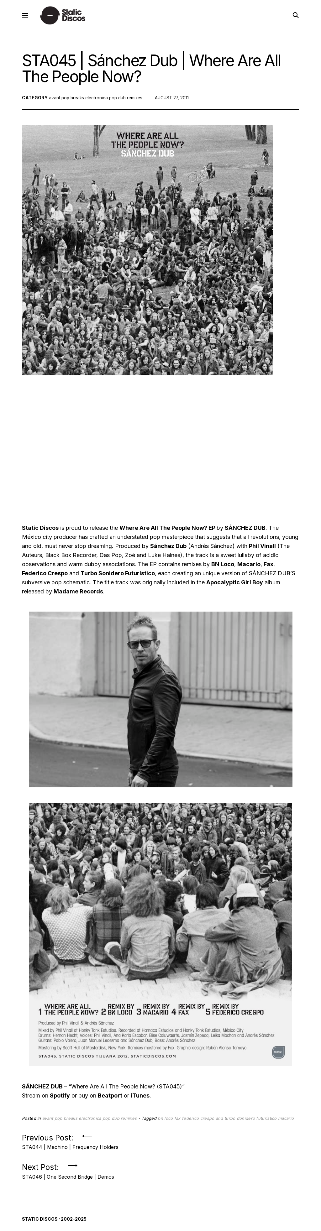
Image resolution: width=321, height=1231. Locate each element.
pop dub (120, 101)
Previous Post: (70, 1143)
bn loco (165, 1121)
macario (286, 1121)
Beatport (110, 1099)
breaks (78, 101)
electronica (98, 101)
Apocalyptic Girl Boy (234, 585)
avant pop (59, 101)
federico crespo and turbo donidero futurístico (229, 1121)
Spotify (60, 1099)
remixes (138, 101)
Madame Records (78, 595)
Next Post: (68, 1173)
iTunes (140, 1099)
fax (177, 1121)
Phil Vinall (262, 549)
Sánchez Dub (168, 549)
